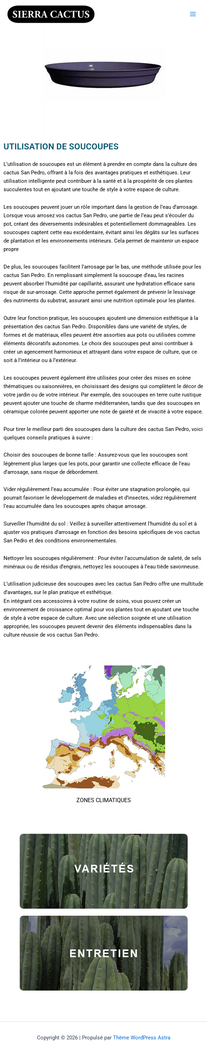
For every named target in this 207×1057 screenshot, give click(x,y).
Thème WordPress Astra (141, 1038)
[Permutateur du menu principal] (193, 14)
